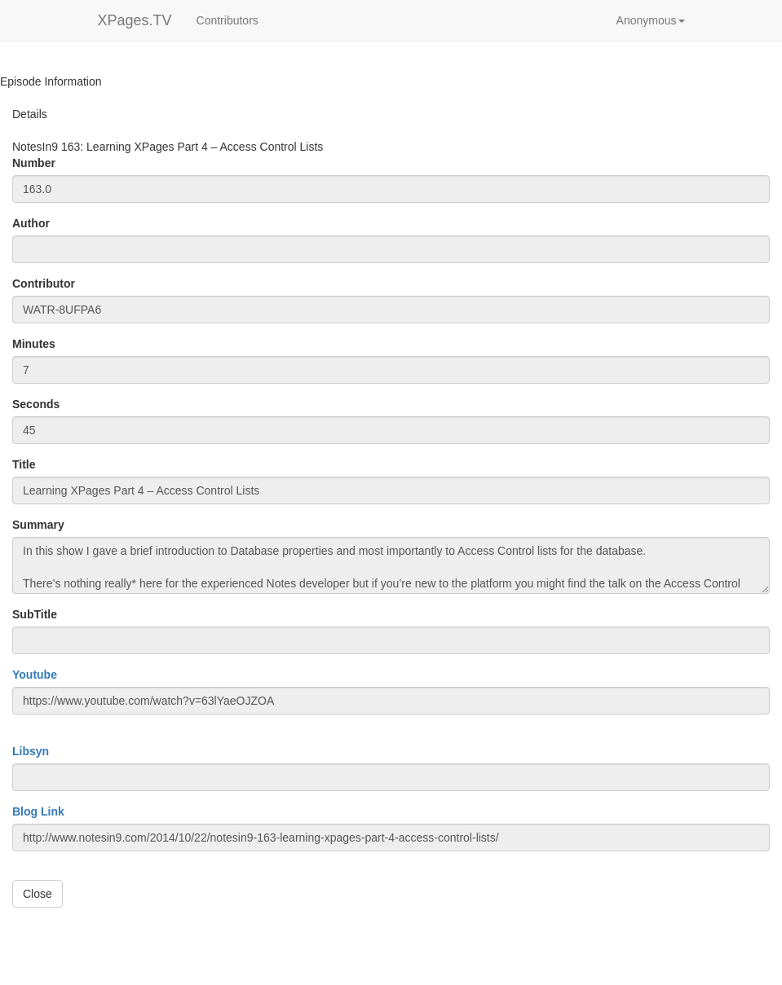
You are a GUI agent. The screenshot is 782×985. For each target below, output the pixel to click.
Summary (38, 524)
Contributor (43, 283)
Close (37, 893)
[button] (650, 20)
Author (31, 223)
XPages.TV (135, 20)
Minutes (33, 343)
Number (33, 162)
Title (24, 464)
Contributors (227, 20)
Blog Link (38, 811)
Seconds (36, 404)
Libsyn (30, 751)
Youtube (34, 674)
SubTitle (34, 614)
